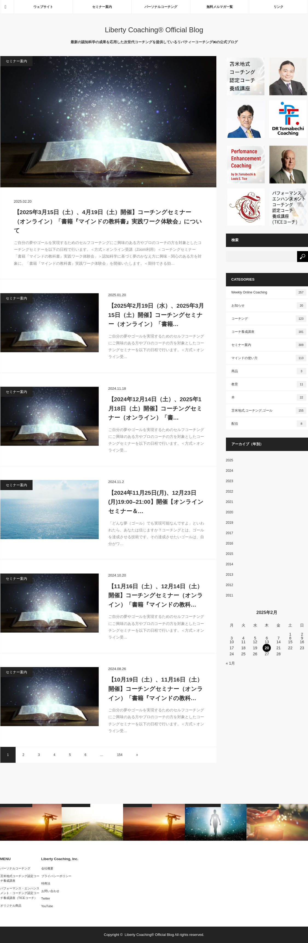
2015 (229, 554)
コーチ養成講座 (268, 331)
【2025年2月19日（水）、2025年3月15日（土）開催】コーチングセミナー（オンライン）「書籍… (156, 314)
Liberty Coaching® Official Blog (154, 29)
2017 (229, 533)
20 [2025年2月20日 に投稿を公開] (267, 648)
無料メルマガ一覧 (220, 7)
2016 (229, 543)
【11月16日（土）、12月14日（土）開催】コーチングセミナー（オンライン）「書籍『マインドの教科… (155, 595)
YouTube (47, 906)
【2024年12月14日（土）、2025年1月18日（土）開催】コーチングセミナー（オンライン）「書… (155, 408)
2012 (229, 585)
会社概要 (47, 868)
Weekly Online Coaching (268, 292)
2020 (229, 512)
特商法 (45, 883)
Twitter (45, 898)
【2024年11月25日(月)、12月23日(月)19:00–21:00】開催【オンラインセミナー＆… (156, 502)
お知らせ (268, 305)
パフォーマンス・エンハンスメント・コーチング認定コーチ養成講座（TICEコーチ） (19, 893)
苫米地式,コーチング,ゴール (268, 410)
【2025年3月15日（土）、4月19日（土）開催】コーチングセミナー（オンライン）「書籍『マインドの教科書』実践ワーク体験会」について (108, 221)
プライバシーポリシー (56, 876)
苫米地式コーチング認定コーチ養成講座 (19, 878)
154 (120, 755)
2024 (229, 471)
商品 (268, 371)
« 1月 (230, 663)
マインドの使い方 (268, 358)
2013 (229, 575)
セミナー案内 (102, 7)
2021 (229, 502)
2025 (229, 460)
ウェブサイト (43, 7)
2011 (229, 595)
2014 (229, 564)
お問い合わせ (50, 891)
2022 (229, 491)
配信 (268, 423)
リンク (278, 7)
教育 (268, 384)
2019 (229, 523)
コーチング (268, 318)
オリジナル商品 (10, 905)
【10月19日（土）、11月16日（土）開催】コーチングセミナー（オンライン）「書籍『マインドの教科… (155, 688)
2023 (229, 481)
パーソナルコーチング (160, 7)
